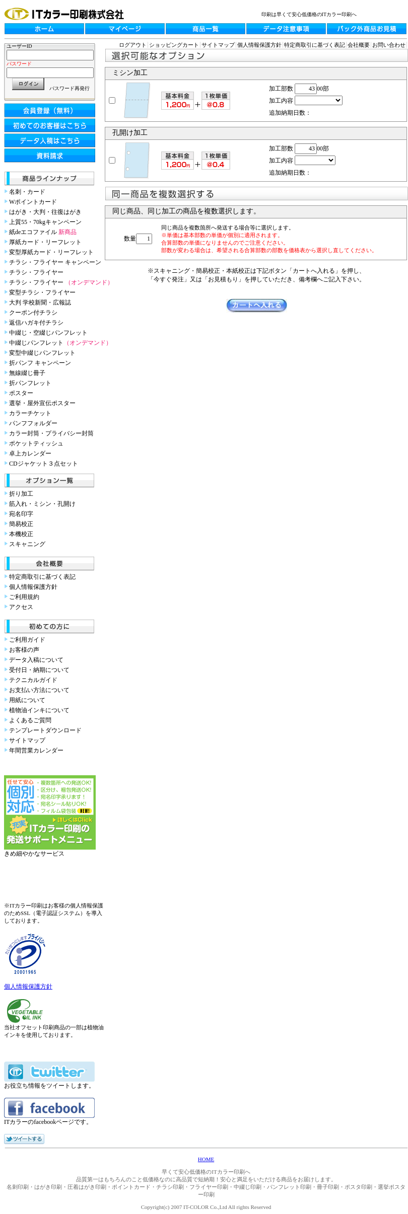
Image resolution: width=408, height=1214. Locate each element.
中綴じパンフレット (60, 342)
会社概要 (359, 45)
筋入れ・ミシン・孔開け (42, 503)
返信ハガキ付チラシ (36, 322)
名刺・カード (27, 191)
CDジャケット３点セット (43, 463)
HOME (206, 1159)
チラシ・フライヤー (36, 272)
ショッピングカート (174, 45)
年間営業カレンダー (36, 750)
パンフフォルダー (33, 423)
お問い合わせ (388, 45)
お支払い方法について (39, 690)
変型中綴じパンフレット (42, 352)
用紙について (27, 700)
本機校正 (21, 534)
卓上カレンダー (30, 453)
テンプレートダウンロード (45, 730)
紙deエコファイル (43, 232)
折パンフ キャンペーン (40, 362)
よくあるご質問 (30, 720)
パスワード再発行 (69, 88)
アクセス (21, 607)
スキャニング (27, 544)
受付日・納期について (39, 669)
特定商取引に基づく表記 (42, 576)
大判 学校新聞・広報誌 (40, 302)
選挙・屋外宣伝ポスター (42, 403)
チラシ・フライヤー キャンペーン (55, 262)
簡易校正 (21, 523)
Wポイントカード (33, 201)
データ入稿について (36, 659)
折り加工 (21, 493)
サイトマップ (27, 740)
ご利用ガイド (27, 639)
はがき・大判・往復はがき (45, 211)
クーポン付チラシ (33, 312)
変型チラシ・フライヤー (42, 292)
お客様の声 (24, 649)
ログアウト (133, 45)
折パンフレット (30, 383)
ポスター (21, 393)
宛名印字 (21, 513)
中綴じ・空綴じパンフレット (48, 332)
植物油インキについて (39, 710)
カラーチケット (30, 413)
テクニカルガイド (33, 680)
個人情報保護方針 (33, 586)
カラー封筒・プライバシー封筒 (51, 433)
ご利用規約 (24, 596)
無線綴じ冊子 (27, 372)
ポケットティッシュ (36, 443)
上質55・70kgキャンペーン (45, 221)
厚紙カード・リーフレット (45, 242)
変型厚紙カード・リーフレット (51, 252)
